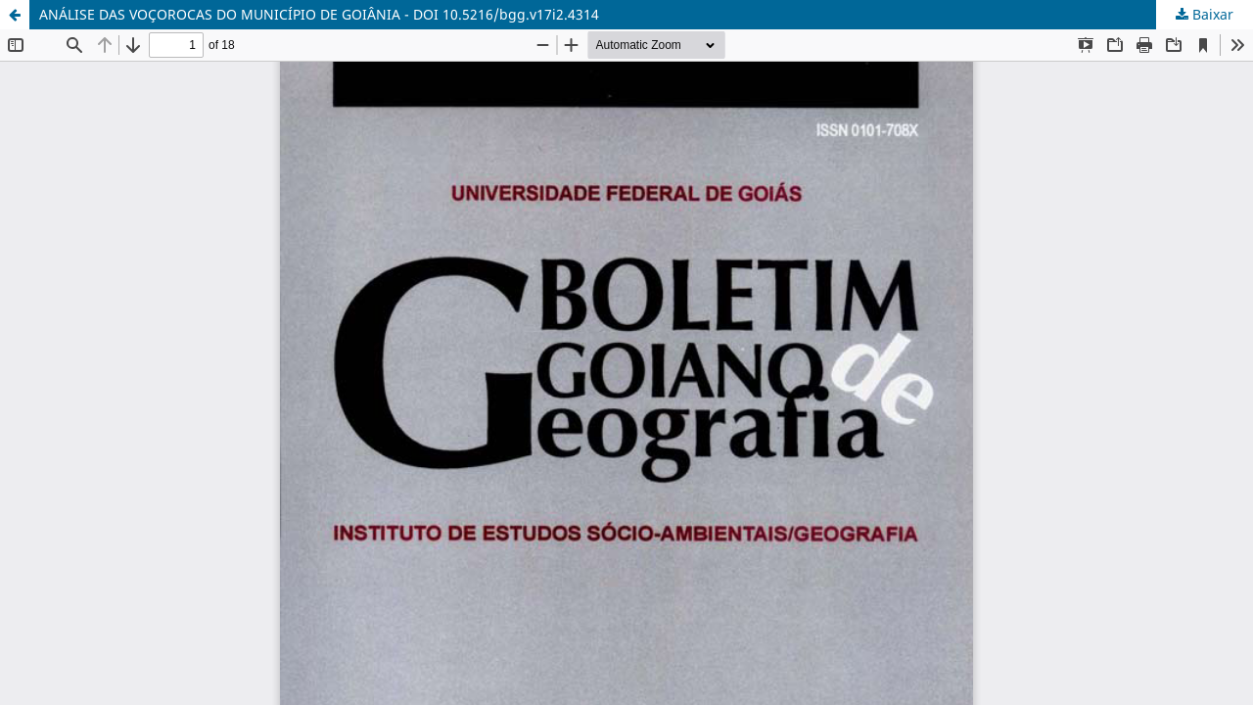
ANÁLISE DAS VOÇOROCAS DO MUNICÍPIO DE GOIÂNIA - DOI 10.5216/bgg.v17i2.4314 (319, 14)
